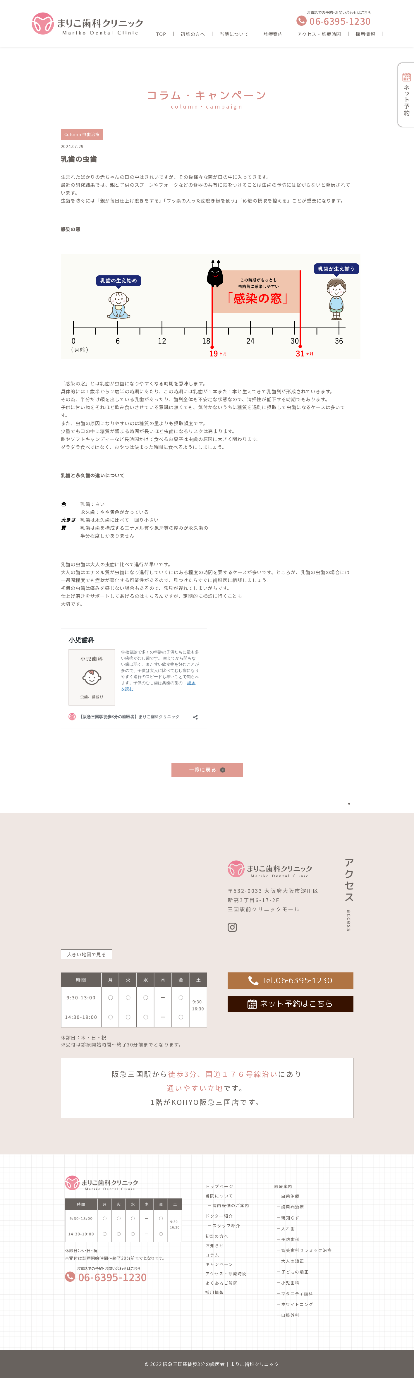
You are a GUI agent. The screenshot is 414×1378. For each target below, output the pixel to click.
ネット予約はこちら (296, 1003)
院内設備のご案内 (231, 1205)
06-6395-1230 (340, 21)
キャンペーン (219, 1264)
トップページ (219, 1186)
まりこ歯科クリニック (254, 1363)
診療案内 (273, 34)
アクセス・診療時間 (319, 34)
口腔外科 (290, 1315)
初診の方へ (193, 34)
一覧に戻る (203, 769)
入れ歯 (288, 1228)
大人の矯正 (292, 1261)
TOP (161, 34)
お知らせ (214, 1245)
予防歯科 (290, 1239)
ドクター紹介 (219, 1216)
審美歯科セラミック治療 (306, 1250)
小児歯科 (290, 1283)
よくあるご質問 (221, 1283)
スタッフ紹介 (226, 1225)
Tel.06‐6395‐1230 (297, 980)
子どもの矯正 (295, 1272)
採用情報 (365, 34)
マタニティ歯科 (297, 1293)
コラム (212, 1255)
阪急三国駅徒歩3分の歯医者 (194, 1363)
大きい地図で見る (86, 954)
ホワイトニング (297, 1304)
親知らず (290, 1218)
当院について (234, 34)
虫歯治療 (290, 1196)
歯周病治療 (292, 1207)
